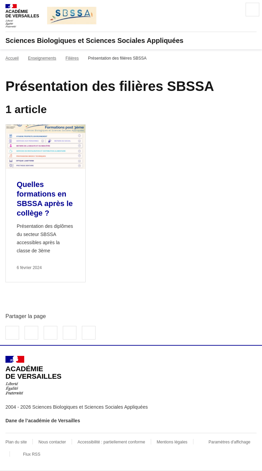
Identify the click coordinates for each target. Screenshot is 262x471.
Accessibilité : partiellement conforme (111, 442)
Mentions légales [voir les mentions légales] (172, 442)
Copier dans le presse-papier (89, 333)
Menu (252, 9)
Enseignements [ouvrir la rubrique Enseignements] (42, 58)
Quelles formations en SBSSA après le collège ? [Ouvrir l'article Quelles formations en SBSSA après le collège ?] (45, 198)
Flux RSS (31, 454)
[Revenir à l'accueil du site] (33, 375)
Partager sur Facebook (12, 333)
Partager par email (69, 333)
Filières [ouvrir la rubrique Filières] (72, 58)
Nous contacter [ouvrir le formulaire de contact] (52, 442)
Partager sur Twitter (31, 333)
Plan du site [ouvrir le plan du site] (16, 442)
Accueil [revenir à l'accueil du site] (12, 58)
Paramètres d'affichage (229, 442)
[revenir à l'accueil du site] (131, 40)
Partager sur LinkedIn (50, 333)
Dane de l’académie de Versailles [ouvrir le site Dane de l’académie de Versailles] (42, 420)
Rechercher (233, 9)
